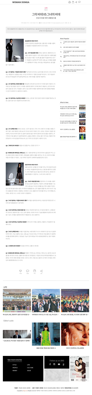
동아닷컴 (41, 388)
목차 (77, 380)
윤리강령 (28, 388)
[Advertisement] (27, 113)
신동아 (33, 388)
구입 (86, 380)
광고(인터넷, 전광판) (52, 388)
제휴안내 (58, 388)
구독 (81, 380)
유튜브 (59, 364)
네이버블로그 (63, 364)
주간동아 (37, 388)
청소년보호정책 (75, 388)
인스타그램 (54, 364)
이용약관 (62, 388)
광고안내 (24, 388)
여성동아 (16, 388)
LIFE (46, 8)
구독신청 (20, 388)
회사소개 (45, 388)
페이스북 (50, 364)
